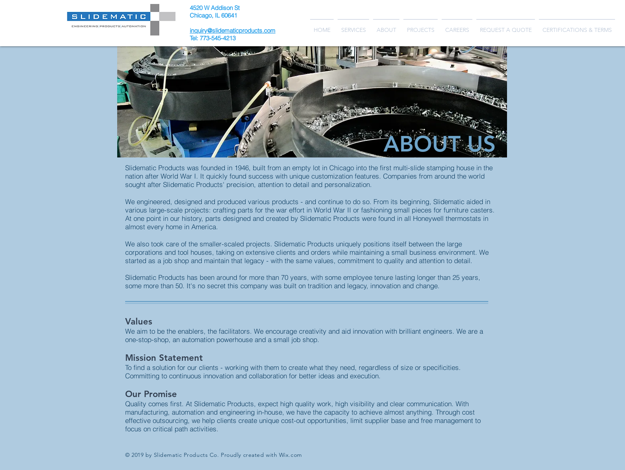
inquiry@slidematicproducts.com (232, 30)
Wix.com (290, 454)
